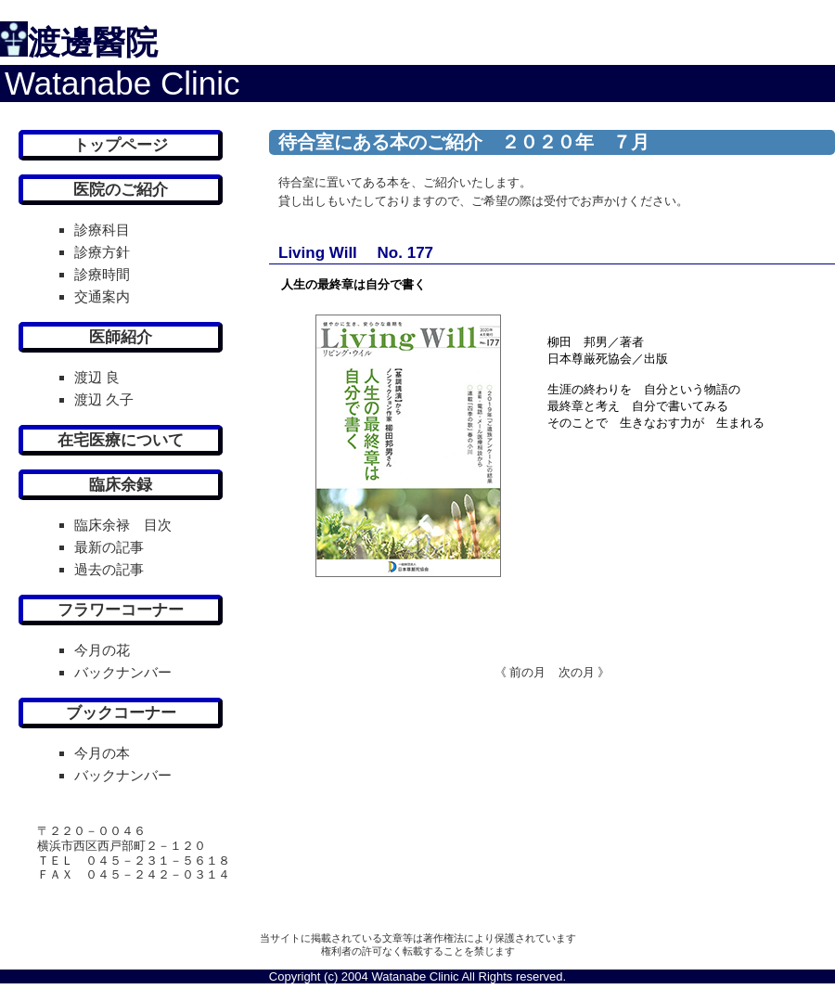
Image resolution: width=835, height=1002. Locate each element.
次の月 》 (578, 672)
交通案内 (102, 296)
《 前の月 (520, 672)
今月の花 (102, 650)
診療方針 (102, 252)
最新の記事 (109, 547)
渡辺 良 (97, 377)
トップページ (120, 145)
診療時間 (102, 274)
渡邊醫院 (93, 42)
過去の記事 (109, 569)
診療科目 (102, 230)
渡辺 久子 (104, 399)
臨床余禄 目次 (123, 525)
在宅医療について (121, 440)
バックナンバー (123, 672)
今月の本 (102, 753)
